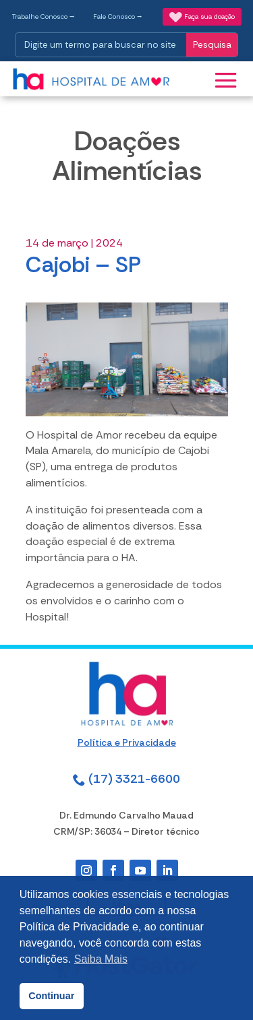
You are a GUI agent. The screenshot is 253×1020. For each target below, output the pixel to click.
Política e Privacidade (127, 742)
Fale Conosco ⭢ (117, 16)
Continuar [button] (51, 995)
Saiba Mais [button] (101, 959)
